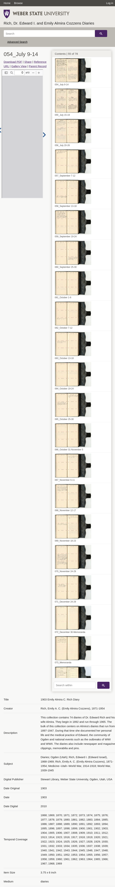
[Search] (49, 33)
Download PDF (13, 61)
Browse (18, 3)
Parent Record (38, 66)
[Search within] (74, 685)
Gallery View (19, 66)
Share (28, 61)
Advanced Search (17, 41)
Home (7, 3)
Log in (109, 3)
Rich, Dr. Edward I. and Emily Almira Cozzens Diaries (49, 23)
